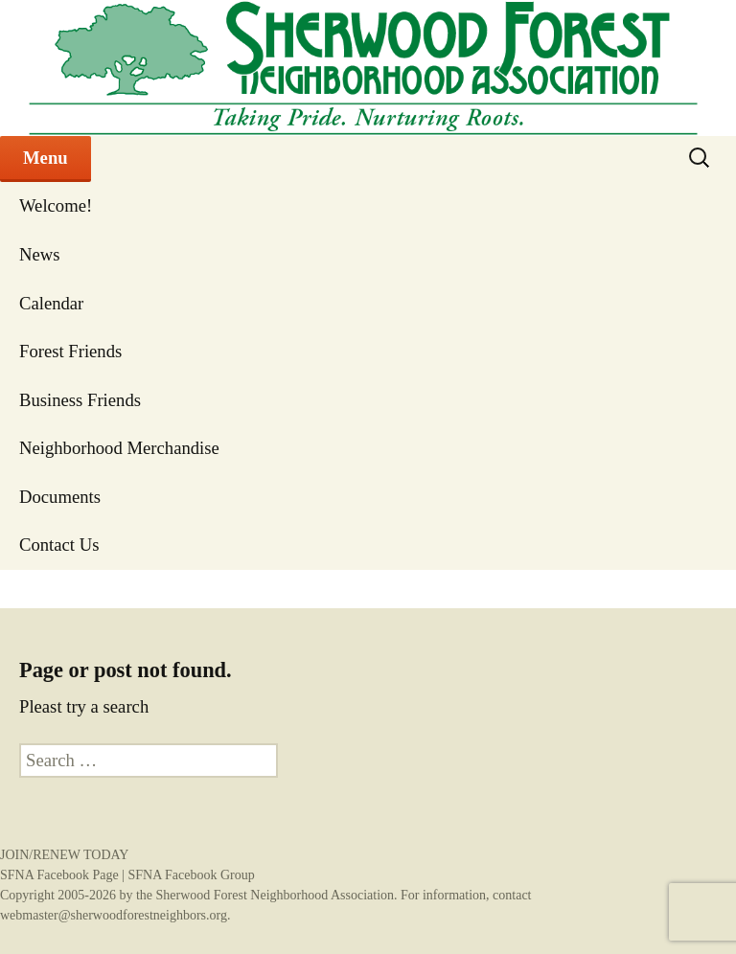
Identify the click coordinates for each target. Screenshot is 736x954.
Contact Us (59, 544)
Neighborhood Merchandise (119, 448)
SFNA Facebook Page (59, 875)
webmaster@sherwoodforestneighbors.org (113, 915)
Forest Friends (70, 351)
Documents (60, 497)
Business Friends (80, 400)
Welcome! (55, 205)
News (39, 254)
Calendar (51, 303)
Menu (45, 158)
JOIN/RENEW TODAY (64, 855)
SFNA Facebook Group (190, 875)
